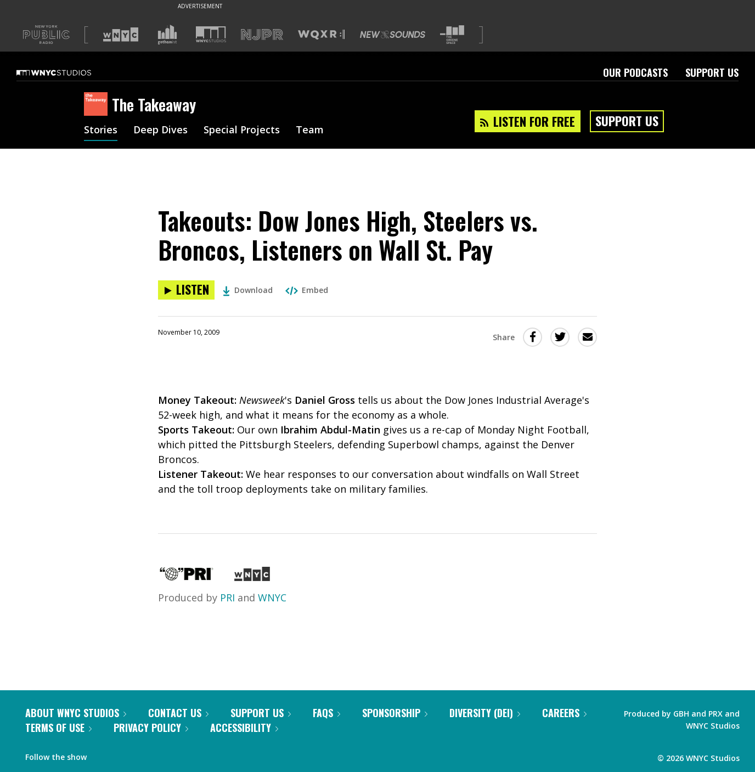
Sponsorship (394, 713)
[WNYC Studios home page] (67, 72)
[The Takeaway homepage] (98, 104)
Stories (100, 131)
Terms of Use (58, 727)
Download (248, 290)
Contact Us (178, 713)
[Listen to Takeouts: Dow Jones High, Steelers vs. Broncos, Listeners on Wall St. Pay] (186, 290)
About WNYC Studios (75, 713)
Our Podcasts (635, 72)
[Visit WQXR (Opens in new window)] (321, 35)
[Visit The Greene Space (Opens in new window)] (452, 34)
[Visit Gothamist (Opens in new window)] (167, 34)
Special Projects (242, 131)
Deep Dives (160, 131)
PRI (227, 597)
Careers (564, 713)
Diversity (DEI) (484, 713)
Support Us (712, 72)
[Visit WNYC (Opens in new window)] (120, 34)
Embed (306, 290)
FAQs (326, 713)
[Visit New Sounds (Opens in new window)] (392, 34)
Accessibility (244, 727)
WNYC (272, 597)
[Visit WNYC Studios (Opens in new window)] (211, 34)
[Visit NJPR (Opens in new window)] (262, 35)
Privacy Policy (151, 727)
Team (310, 131)
